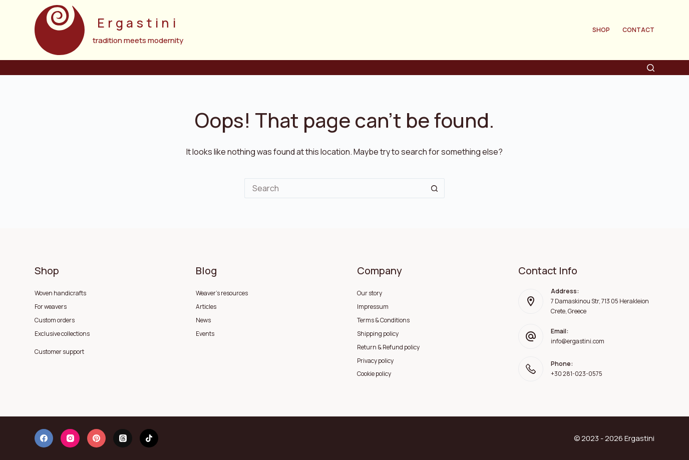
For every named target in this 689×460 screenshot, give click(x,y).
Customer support (59, 351)
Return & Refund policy (388, 347)
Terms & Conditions (383, 320)
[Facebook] (44, 438)
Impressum (373, 306)
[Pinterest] (96, 438)
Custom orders (55, 320)
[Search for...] (334, 188)
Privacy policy (375, 360)
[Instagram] (70, 438)
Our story (369, 293)
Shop (601, 30)
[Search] (650, 68)
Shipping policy (378, 333)
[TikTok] (149, 438)
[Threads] (122, 438)
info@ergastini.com (577, 341)
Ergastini (138, 23)
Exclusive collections (62, 333)
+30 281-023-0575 (576, 373)
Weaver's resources (222, 293)
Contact (638, 30)
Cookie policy (374, 373)
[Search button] (435, 188)
